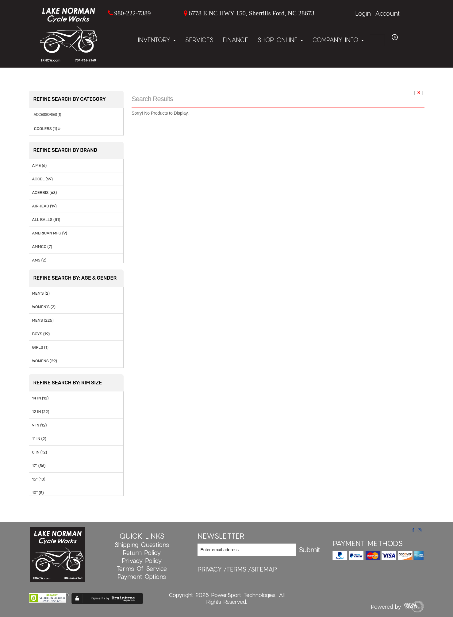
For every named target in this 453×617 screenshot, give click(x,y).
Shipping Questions (141, 544)
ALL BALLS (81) (46, 219)
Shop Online (280, 39)
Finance (235, 39)
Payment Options (141, 576)
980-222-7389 (132, 13)
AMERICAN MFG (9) (49, 233)
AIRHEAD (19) (44, 206)
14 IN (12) (40, 398)
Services (199, 39)
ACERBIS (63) (44, 192)
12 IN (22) (40, 411)
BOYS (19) (41, 334)
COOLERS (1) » (46, 128)
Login (363, 13)
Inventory (157, 39)
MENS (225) (43, 320)
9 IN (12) (39, 425)
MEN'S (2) (41, 293)
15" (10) (38, 479)
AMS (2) (39, 260)
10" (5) (38, 492)
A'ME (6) (39, 165)
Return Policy (142, 552)
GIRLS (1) (40, 347)
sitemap (264, 569)
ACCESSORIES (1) (47, 114)
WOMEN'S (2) (44, 307)
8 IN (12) (39, 452)
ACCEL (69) (42, 179)
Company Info (338, 39)
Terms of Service (142, 568)
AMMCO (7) (42, 246)
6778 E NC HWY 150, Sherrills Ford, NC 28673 (251, 13)
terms (236, 569)
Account (387, 13)
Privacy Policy (142, 560)
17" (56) (39, 465)
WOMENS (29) (44, 361)
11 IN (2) (39, 438)
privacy (210, 569)
